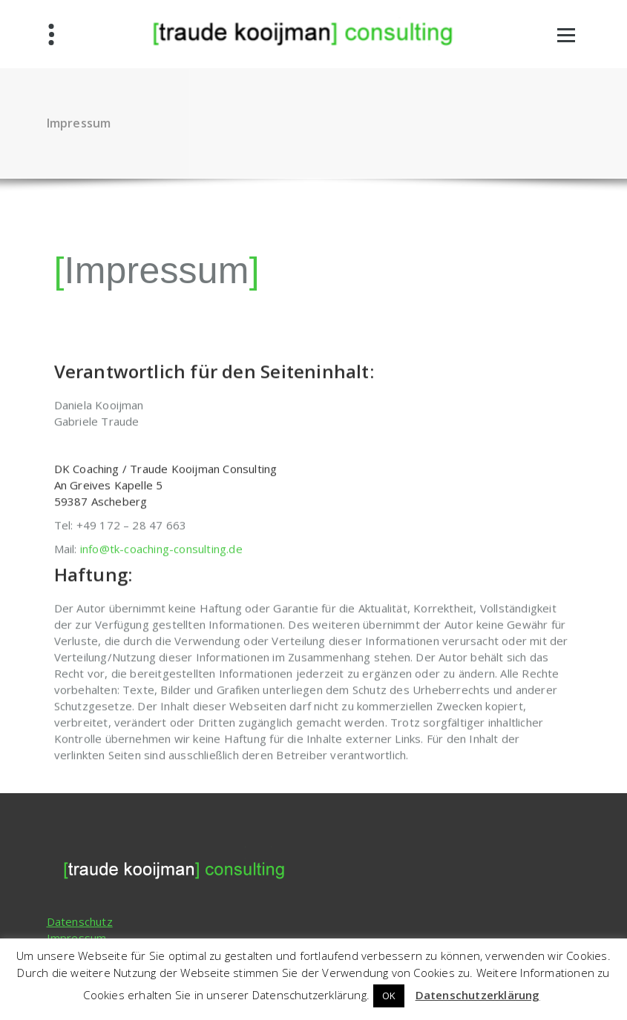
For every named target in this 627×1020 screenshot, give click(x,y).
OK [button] (388, 995)
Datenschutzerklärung (478, 994)
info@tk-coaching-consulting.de (161, 595)
